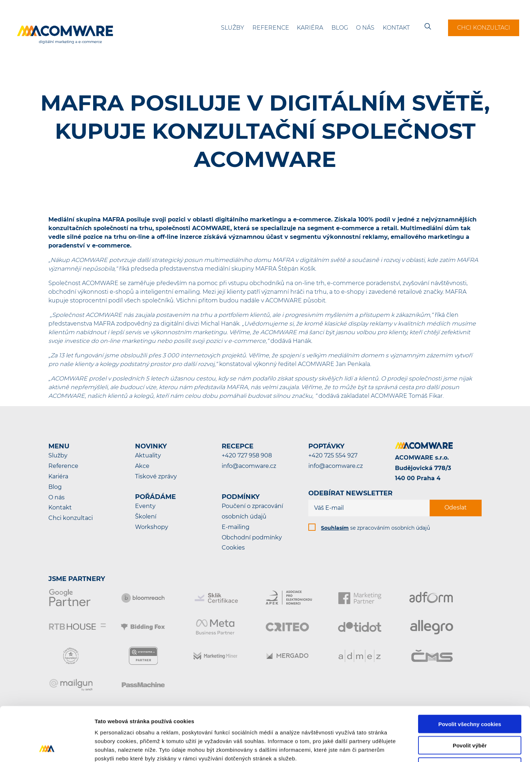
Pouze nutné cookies (469, 716)
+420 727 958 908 (247, 455)
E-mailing (235, 527)
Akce (142, 465)
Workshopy (151, 527)
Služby (232, 27)
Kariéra (310, 27)
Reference (270, 27)
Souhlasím (335, 528)
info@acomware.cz (249, 465)
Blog (339, 27)
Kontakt (396, 27)
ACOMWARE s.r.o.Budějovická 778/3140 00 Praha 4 (423, 468)
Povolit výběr (470, 695)
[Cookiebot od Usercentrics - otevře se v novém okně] (46, 747)
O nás (365, 27)
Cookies (233, 547)
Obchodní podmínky (252, 537)
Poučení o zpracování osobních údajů (252, 511)
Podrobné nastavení (387, 748)
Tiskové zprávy (156, 476)
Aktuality (148, 455)
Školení (145, 516)
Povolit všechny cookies (469, 673)
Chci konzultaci (483, 27)
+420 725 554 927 (332, 455)
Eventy (145, 506)
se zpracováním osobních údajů (375, 528)
